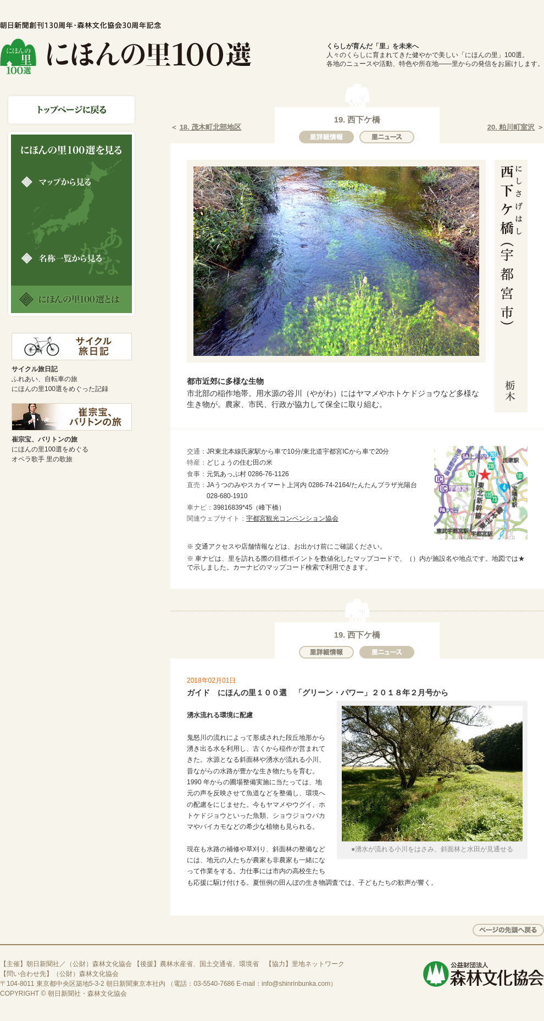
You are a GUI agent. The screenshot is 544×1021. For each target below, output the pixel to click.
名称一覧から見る (71, 258)
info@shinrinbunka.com (296, 983)
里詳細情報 (326, 137)
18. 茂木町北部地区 (211, 127)
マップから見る (71, 182)
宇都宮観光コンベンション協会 (292, 518)
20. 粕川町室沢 (511, 127)
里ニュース (386, 137)
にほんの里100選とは (71, 299)
